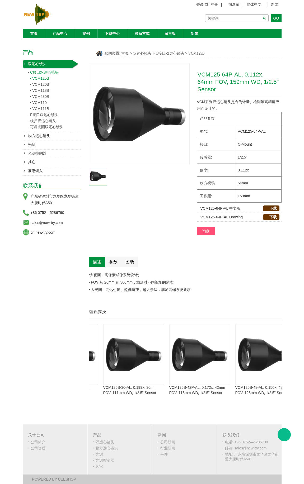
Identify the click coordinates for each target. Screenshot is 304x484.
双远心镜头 (37, 64)
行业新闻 (167, 448)
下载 (271, 208)
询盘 (206, 231)
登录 (200, 4)
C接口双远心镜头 (44, 72)
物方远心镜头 (39, 136)
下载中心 (112, 33)
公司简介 (38, 442)
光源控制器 (37, 153)
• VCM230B (39, 96)
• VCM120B (39, 84)
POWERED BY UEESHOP (54, 479)
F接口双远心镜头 (44, 115)
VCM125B (196, 53)
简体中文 (254, 4)
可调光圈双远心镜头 (46, 127)
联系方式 (142, 33)
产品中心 (60, 33)
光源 (31, 144)
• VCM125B (39, 78)
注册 (214, 4)
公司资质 (38, 448)
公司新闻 (167, 442)
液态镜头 (35, 171)
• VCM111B (39, 109)
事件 (164, 454)
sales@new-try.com (47, 223)
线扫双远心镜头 (43, 121)
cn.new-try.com (43, 232)
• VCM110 (38, 102)
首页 (34, 33)
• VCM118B (39, 90)
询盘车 (233, 4)
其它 (31, 162)
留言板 (170, 33)
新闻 (274, 4)
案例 (86, 33)
